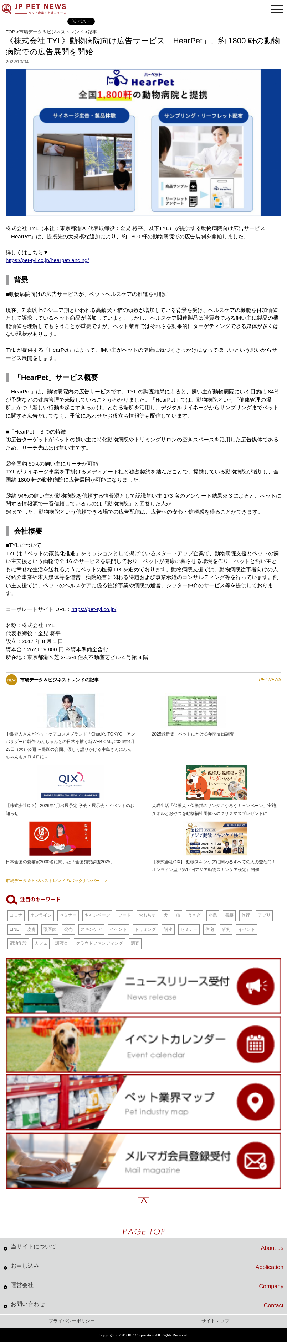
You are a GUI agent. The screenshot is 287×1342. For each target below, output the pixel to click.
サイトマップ (215, 1321)
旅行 (245, 915)
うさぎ (194, 915)
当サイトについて (147, 1247)
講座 (168, 929)
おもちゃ (147, 915)
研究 (226, 929)
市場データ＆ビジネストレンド (51, 32)
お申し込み (147, 1267)
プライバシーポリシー (71, 1321)
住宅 (209, 929)
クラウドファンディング (99, 943)
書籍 (229, 915)
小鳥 (213, 915)
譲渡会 (61, 943)
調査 (135, 943)
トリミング (145, 929)
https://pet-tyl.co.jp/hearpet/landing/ (47, 260)
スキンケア (91, 929)
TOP (10, 32)
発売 (68, 929)
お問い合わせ (147, 1305)
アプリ (264, 915)
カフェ (41, 943)
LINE (14, 929)
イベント (118, 929)
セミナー (68, 915)
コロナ (16, 915)
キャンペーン (97, 915)
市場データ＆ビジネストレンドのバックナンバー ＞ (57, 880)
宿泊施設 (18, 943)
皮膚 (31, 929)
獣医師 (49, 929)
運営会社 (147, 1286)
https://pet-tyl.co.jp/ (93, 609)
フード (124, 915)
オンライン (41, 915)
